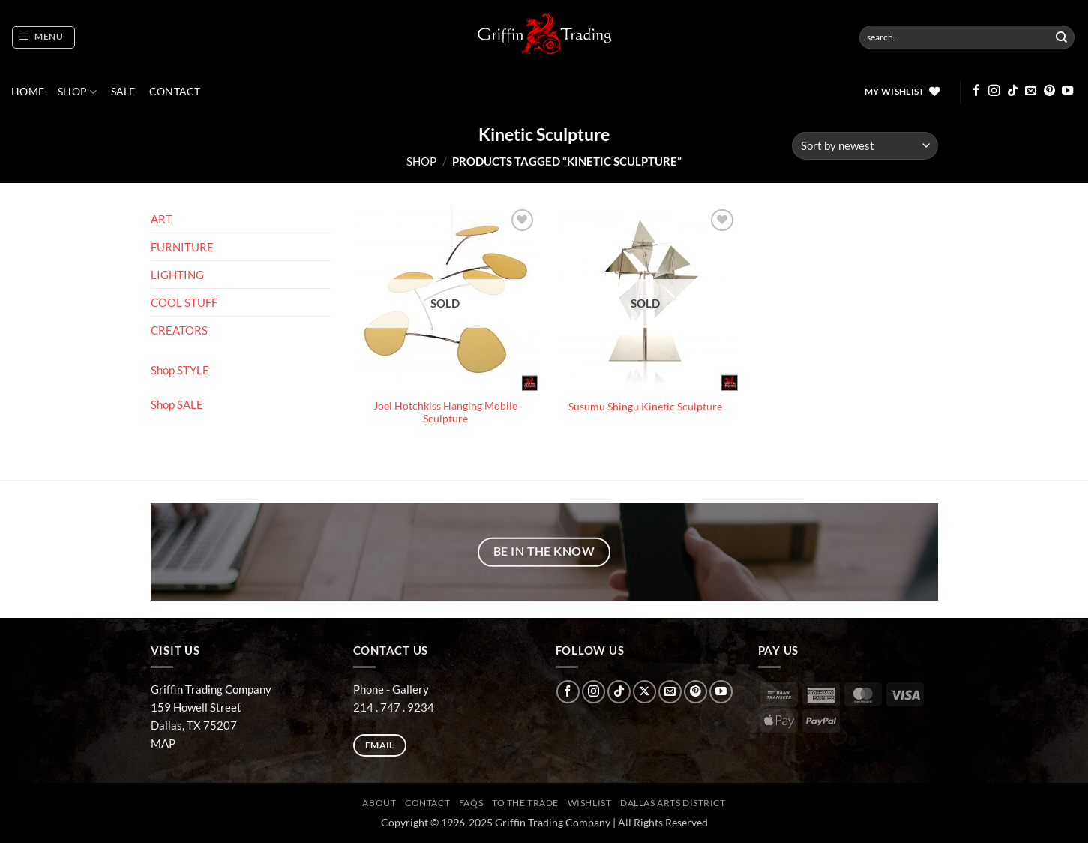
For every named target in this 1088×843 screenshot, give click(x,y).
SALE (123, 92)
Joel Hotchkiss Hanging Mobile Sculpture (445, 412)
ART (161, 219)
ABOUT (379, 803)
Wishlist (590, 803)
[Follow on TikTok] (1012, 91)
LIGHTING (177, 274)
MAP (163, 743)
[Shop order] (864, 146)
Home (27, 92)
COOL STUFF (184, 302)
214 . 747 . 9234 (393, 707)
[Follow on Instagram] (994, 91)
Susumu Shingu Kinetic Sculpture (645, 406)
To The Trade (525, 803)
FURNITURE (182, 247)
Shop (77, 92)
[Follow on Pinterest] (1049, 91)
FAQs (471, 803)
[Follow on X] (644, 692)
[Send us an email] (1030, 91)
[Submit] (1062, 38)
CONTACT (175, 92)
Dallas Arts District (673, 803)
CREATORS (179, 330)
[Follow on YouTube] (1067, 91)
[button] (43, 37)
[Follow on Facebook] (976, 91)
